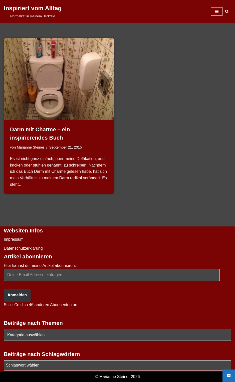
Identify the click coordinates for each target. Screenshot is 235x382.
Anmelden (17, 295)
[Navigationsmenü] (216, 11)
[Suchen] (227, 11)
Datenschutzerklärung (23, 248)
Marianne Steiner (30, 147)
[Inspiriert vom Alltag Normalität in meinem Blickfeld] (33, 11)
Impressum (14, 239)
